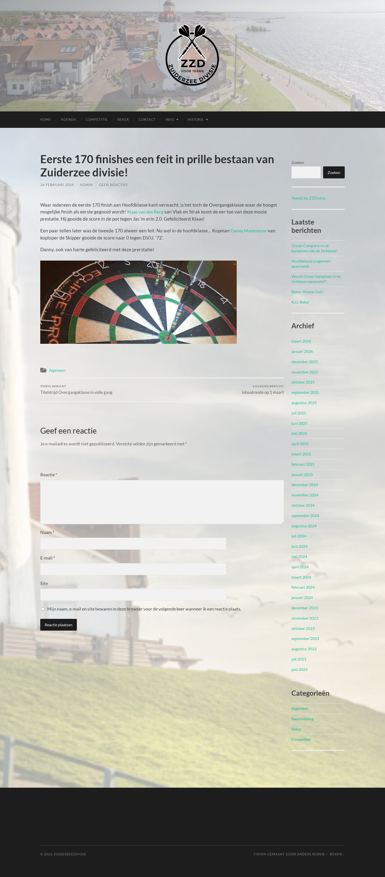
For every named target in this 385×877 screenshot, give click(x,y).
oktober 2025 (303, 382)
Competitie (97, 119)
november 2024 (304, 494)
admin (86, 185)
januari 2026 (302, 351)
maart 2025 (301, 454)
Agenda (68, 119)
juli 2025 (298, 413)
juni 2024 (299, 546)
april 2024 (300, 566)
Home (45, 119)
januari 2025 (302, 474)
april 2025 (300, 443)
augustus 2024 (303, 525)
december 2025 (304, 361)
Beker (123, 119)
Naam (47, 532)
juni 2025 (299, 423)
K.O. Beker (300, 302)
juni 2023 (299, 669)
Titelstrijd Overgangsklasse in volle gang (76, 389)
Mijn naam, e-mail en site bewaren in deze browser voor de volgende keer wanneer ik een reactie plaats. (144, 609)
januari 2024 (302, 597)
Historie (196, 119)
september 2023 (305, 638)
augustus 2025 (303, 402)
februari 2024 (303, 587)
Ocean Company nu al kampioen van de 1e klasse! (314, 248)
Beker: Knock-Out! (307, 291)
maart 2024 (301, 577)
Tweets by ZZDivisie (308, 198)
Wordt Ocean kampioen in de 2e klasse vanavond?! (316, 279)
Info (169, 119)
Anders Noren (311, 854)
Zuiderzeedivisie (70, 854)
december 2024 (304, 484)
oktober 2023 (303, 628)
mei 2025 (299, 433)
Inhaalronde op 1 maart (263, 389)
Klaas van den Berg (147, 211)
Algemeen (57, 370)
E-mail (47, 558)
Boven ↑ (337, 854)
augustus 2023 (303, 648)
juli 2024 (298, 535)
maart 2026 (301, 341)
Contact (147, 119)
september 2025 (305, 392)
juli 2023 (298, 659)
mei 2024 (299, 556)
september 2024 (305, 515)
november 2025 (304, 372)
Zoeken (297, 162)
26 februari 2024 (57, 185)
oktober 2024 (303, 505)
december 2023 (304, 607)
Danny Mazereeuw (250, 230)
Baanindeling (302, 718)
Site (44, 583)
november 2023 (304, 618)
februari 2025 (303, 464)
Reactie (48, 475)
